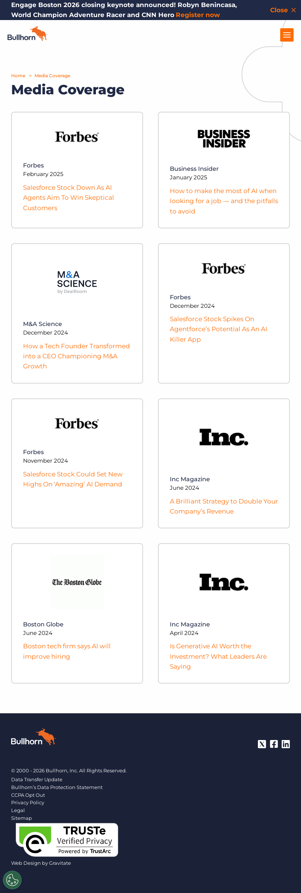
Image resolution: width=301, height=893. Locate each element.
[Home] (27, 38)
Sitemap (21, 818)
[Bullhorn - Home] (33, 738)
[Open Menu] (287, 35)
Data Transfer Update (36, 779)
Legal (18, 810)
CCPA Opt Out (28, 795)
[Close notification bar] (283, 10)
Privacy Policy (27, 802)
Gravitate (60, 863)
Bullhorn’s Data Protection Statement (57, 787)
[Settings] (12, 880)
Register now (198, 15)
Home (18, 75)
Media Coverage (52, 75)
